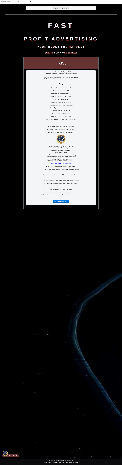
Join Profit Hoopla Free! (61, 201)
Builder (69, 163)
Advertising (54, 163)
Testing (59, 163)
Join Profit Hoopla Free (61, 8)
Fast (61, 63)
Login (70, 462)
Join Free (18, 2)
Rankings (64, 163)
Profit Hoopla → (7, 2)
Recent (32, 2)
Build (67, 462)
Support (75, 462)
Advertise (25, 2)
